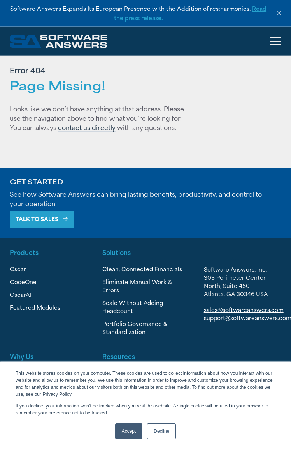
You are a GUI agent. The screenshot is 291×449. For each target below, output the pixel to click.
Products (24, 252)
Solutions (116, 252)
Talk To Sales (37, 218)
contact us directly (87, 127)
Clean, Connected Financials (142, 269)
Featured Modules (35, 307)
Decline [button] (161, 431)
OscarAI (20, 294)
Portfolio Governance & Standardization (134, 327)
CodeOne (23, 281)
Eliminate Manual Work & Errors (137, 285)
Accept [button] (129, 431)
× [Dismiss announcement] (279, 13)
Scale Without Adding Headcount (132, 306)
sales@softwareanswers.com (244, 309)
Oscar (18, 269)
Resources (118, 356)
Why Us (21, 356)
